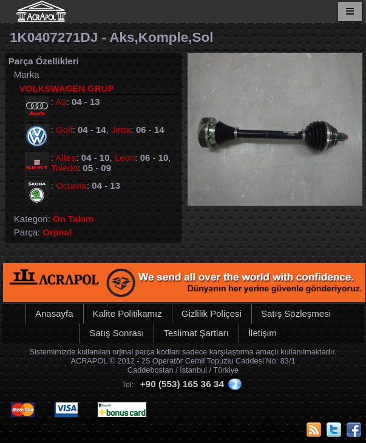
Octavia (71, 185)
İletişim (262, 333)
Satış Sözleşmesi (296, 313)
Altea (65, 157)
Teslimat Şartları (196, 333)
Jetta (121, 129)
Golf (64, 129)
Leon (125, 157)
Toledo (64, 168)
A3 (60, 101)
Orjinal (57, 232)
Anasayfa (54, 313)
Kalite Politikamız (127, 313)
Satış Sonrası (116, 333)
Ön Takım (73, 219)
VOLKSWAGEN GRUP (66, 88)
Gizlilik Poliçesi (211, 313)
